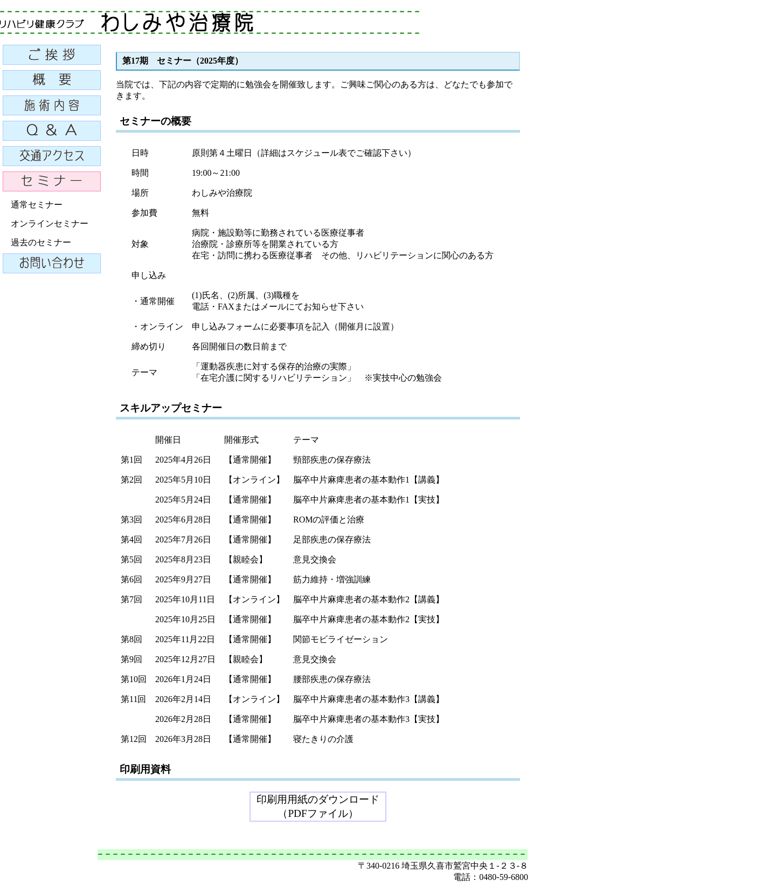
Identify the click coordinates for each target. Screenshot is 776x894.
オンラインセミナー (49, 223)
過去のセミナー (41, 242)
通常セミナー (37, 204)
